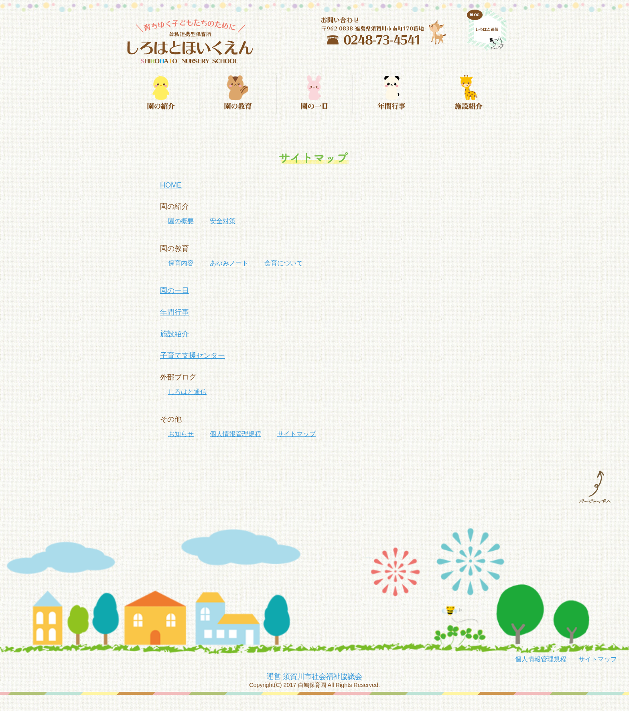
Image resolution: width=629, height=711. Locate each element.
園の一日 (174, 291)
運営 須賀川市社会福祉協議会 (314, 677)
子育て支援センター (192, 355)
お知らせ (181, 433)
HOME (171, 185)
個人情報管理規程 (235, 433)
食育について (283, 263)
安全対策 (222, 221)
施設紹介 (174, 334)
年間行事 (174, 312)
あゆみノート (229, 263)
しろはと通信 (187, 391)
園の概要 (181, 221)
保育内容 (181, 263)
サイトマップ (296, 433)
